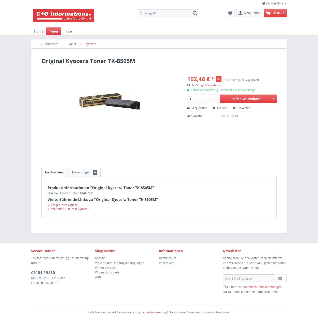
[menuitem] (168, 13)
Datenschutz (167, 258)
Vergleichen (197, 108)
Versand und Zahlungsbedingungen (119, 263)
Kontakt (100, 258)
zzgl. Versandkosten (211, 85)
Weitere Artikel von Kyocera (68, 209)
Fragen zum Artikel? (63, 205)
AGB (98, 277)
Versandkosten (150, 312)
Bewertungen (84, 172)
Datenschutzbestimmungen (263, 287)
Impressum (166, 263)
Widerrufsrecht (105, 268)
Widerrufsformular (108, 272)
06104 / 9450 (43, 272)
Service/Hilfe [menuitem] (273, 3)
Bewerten (241, 108)
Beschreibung (54, 172)
